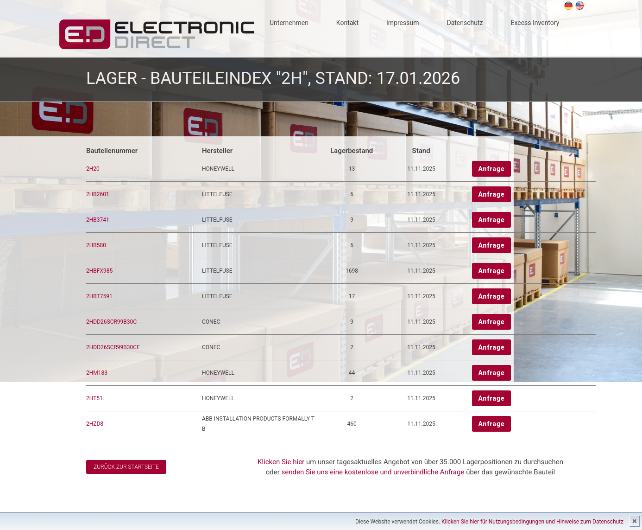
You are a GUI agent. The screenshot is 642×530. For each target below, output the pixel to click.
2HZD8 (94, 424)
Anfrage (491, 168)
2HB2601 (97, 194)
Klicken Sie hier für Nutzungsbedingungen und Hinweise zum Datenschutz (532, 521)
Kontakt (347, 22)
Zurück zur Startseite (126, 467)
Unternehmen (289, 22)
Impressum (402, 22)
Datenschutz (465, 22)
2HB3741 (97, 220)
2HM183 (96, 373)
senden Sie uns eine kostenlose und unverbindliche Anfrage (373, 472)
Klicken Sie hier (281, 462)
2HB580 (96, 245)
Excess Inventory (535, 22)
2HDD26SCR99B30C (111, 322)
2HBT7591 (99, 296)
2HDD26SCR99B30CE (113, 347)
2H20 (93, 169)
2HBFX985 (99, 271)
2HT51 (94, 398)
